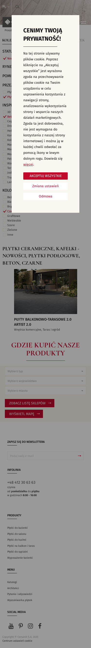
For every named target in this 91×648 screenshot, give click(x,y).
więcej (28, 164)
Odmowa (45, 196)
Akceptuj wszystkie (46, 176)
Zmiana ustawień (45, 186)
